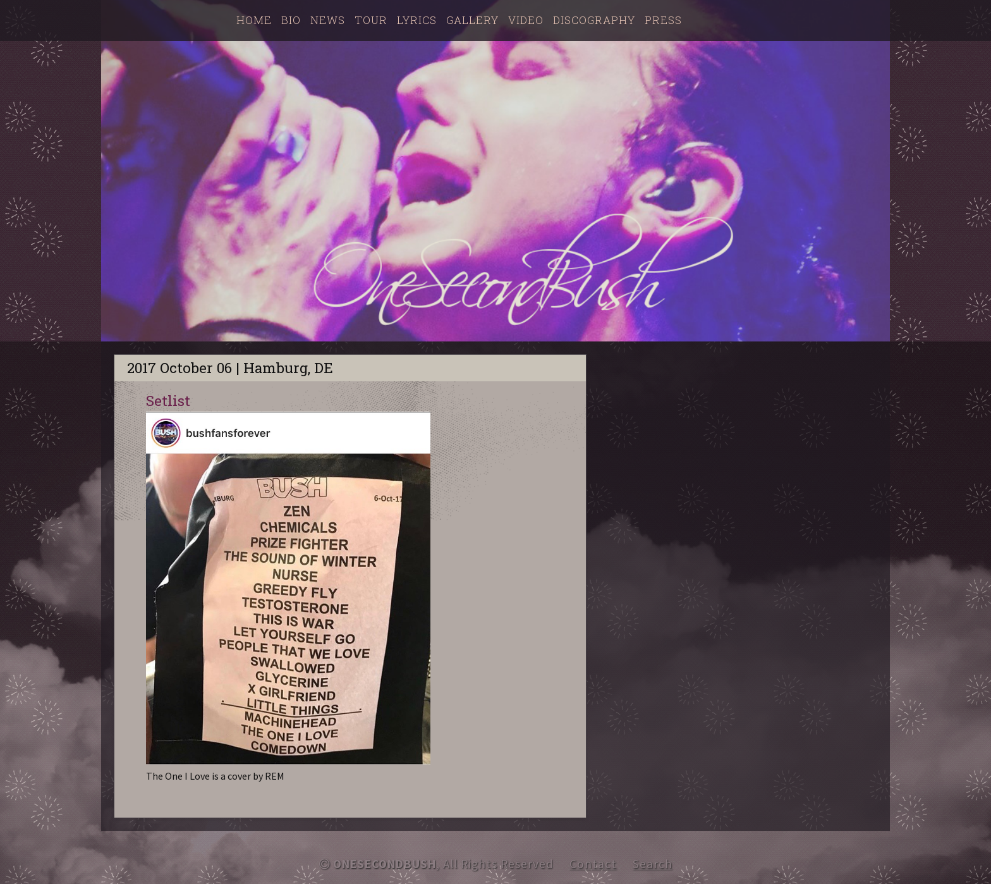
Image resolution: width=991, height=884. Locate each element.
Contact (593, 863)
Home (254, 20)
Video (526, 20)
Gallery (472, 20)
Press (663, 20)
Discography (594, 20)
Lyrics (417, 20)
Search (652, 863)
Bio (291, 20)
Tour (371, 20)
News (327, 20)
